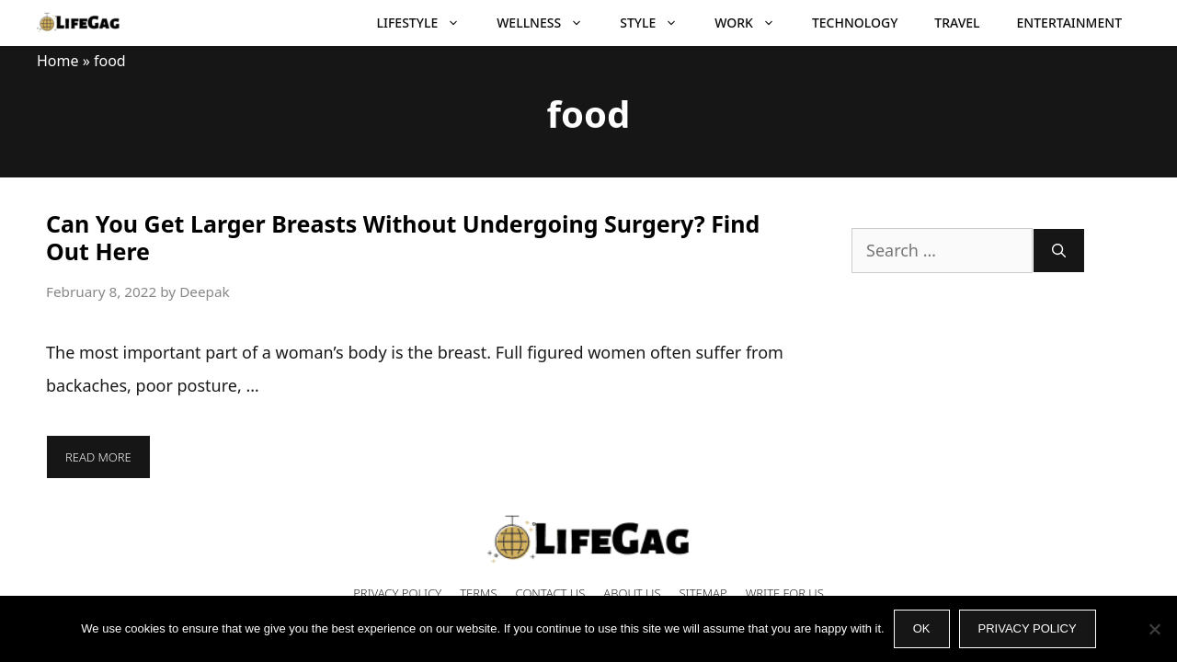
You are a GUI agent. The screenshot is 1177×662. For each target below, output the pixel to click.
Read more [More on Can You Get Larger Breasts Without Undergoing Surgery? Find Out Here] (98, 457)
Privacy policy (1027, 628)
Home (58, 61)
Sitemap (703, 593)
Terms (478, 593)
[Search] (1059, 250)
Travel (956, 22)
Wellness (549, 23)
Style (658, 23)
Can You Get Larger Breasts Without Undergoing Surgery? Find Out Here (403, 237)
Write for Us (785, 593)
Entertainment (1069, 22)
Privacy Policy (397, 593)
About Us (631, 593)
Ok (922, 628)
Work (754, 23)
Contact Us (551, 593)
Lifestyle (428, 23)
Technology (854, 22)
